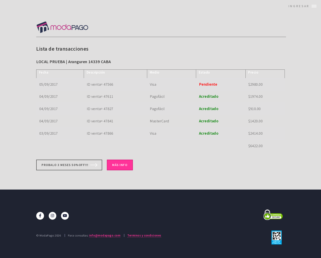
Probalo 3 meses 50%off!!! (65, 165)
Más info (119, 165)
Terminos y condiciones (144, 235)
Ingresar (299, 6)
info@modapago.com (104, 235)
